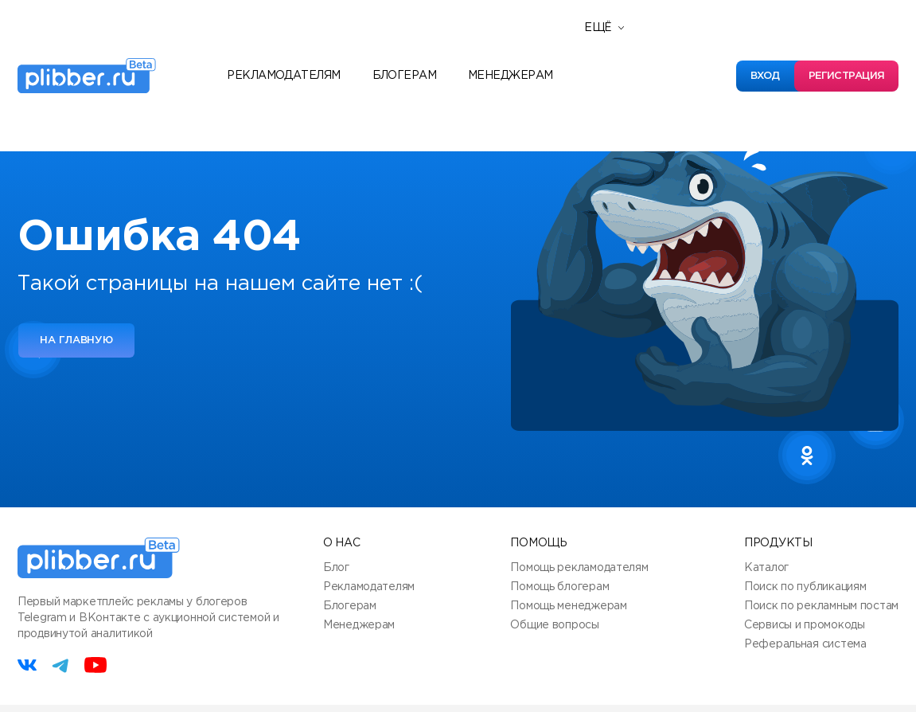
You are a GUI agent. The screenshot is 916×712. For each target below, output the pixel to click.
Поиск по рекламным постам (821, 606)
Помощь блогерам (559, 587)
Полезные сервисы (649, 90)
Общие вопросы (554, 625)
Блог (336, 568)
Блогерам (404, 75)
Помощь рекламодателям (579, 568)
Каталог (766, 568)
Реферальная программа (669, 42)
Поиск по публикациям (805, 587)
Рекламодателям (283, 75)
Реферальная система (805, 644)
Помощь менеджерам (568, 606)
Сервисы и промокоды (804, 625)
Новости (616, 66)
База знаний (628, 114)
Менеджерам (510, 75)
